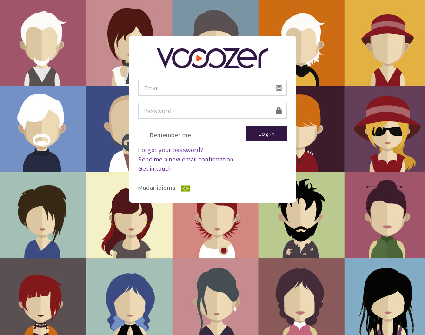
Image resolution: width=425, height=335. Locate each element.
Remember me (164, 135)
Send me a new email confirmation (185, 159)
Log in (267, 133)
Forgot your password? (170, 150)
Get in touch (155, 168)
